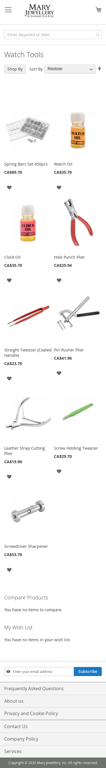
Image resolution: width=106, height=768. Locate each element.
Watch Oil (63, 164)
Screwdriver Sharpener (26, 546)
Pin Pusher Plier (69, 350)
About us (13, 701)
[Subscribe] (88, 671)
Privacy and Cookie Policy (31, 713)
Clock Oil (12, 257)
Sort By (36, 68)
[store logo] (40, 11)
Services (13, 751)
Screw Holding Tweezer (76, 448)
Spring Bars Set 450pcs (26, 164)
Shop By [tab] (15, 69)
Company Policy (21, 739)
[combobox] (53, 34)
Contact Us (16, 726)
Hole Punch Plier (69, 257)
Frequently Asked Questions (34, 688)
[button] (9, 187)
